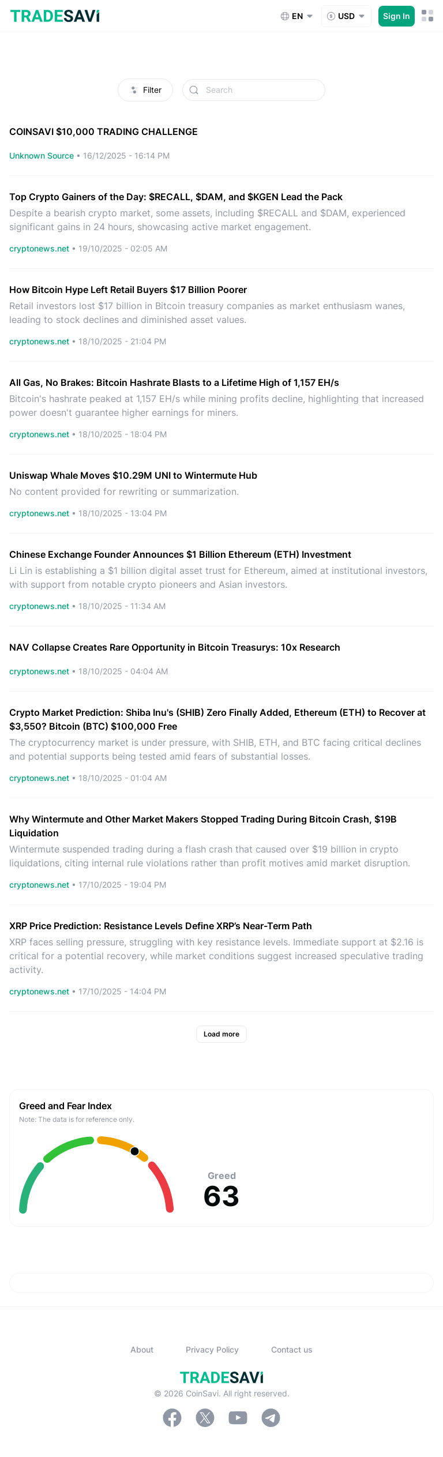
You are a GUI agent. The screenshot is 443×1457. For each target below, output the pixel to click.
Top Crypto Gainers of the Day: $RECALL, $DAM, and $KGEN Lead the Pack (176, 196)
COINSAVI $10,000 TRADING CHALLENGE (103, 131)
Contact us (292, 1349)
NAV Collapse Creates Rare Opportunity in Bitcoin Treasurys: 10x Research (174, 647)
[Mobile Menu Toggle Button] (428, 16)
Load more (221, 1034)
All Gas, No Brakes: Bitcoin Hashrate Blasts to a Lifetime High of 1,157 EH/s (174, 382)
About (141, 1349)
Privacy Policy (212, 1349)
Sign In (396, 16)
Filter (145, 90)
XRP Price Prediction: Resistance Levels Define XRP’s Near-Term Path (160, 926)
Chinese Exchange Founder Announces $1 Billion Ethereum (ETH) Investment (180, 554)
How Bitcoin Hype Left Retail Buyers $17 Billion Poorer (128, 289)
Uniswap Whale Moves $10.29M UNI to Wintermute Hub (133, 475)
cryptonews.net (40, 248)
